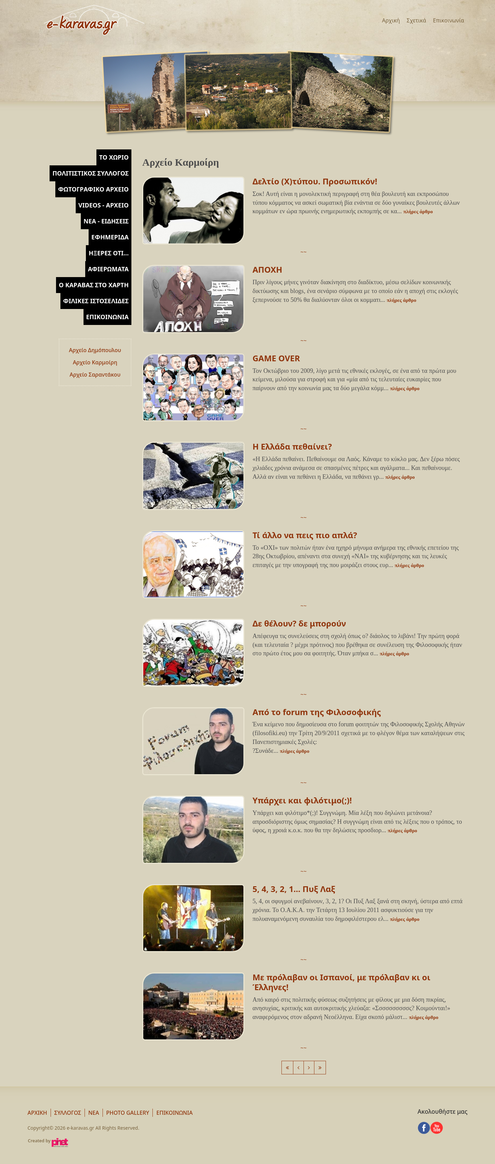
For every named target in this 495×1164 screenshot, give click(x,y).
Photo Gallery (127, 1112)
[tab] (113, 157)
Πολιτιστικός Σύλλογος (90, 173)
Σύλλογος (67, 1112)
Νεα (93, 1112)
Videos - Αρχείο (103, 205)
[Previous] (287, 1067)
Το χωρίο (114, 157)
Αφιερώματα (108, 269)
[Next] (309, 1067)
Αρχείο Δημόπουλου (95, 350)
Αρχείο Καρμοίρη (95, 362)
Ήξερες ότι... (109, 253)
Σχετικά (416, 20)
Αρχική (391, 20)
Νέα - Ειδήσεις (106, 221)
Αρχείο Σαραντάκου (95, 374)
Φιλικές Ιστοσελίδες (96, 301)
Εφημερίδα (110, 237)
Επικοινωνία (448, 20)
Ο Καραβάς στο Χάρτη (94, 285)
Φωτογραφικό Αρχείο (93, 189)
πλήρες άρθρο (418, 211)
